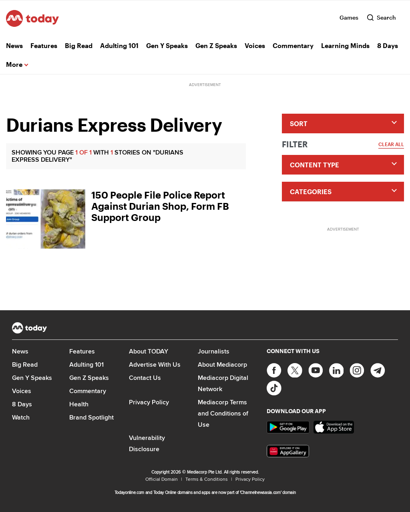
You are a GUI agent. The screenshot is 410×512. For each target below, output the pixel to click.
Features (43, 45)
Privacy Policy (149, 402)
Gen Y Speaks (167, 45)
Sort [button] (299, 123)
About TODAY (148, 351)
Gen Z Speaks (216, 45)
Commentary (293, 45)
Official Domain (161, 479)
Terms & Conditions (206, 479)
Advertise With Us (155, 364)
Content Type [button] (314, 165)
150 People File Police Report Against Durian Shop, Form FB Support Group (160, 206)
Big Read (78, 45)
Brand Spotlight (91, 417)
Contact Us (145, 377)
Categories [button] (311, 191)
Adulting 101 (119, 45)
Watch (21, 417)
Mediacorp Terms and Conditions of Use (223, 413)
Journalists (213, 351)
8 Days (387, 45)
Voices (255, 45)
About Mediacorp (222, 364)
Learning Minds (345, 45)
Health (78, 404)
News (14, 45)
